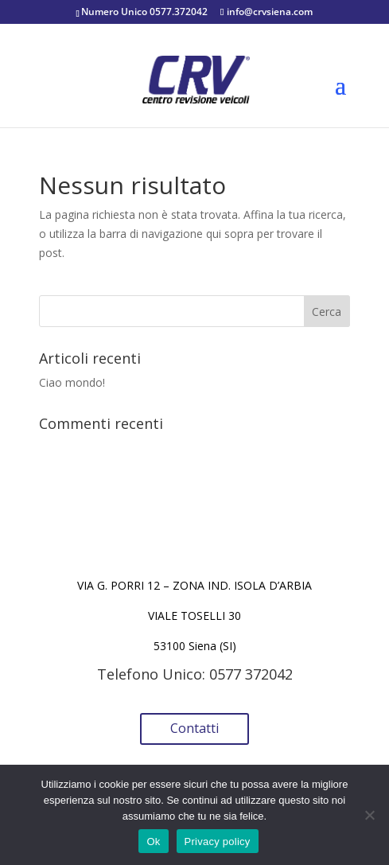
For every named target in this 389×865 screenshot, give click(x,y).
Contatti (194, 728)
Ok (153, 841)
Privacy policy (218, 841)
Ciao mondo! (72, 382)
